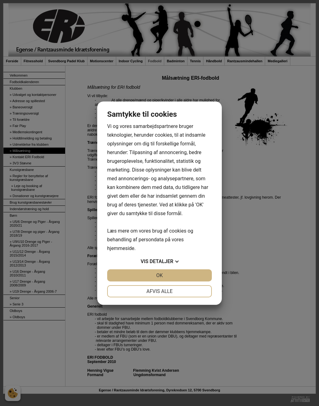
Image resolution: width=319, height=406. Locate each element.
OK (159, 275)
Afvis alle (159, 291)
